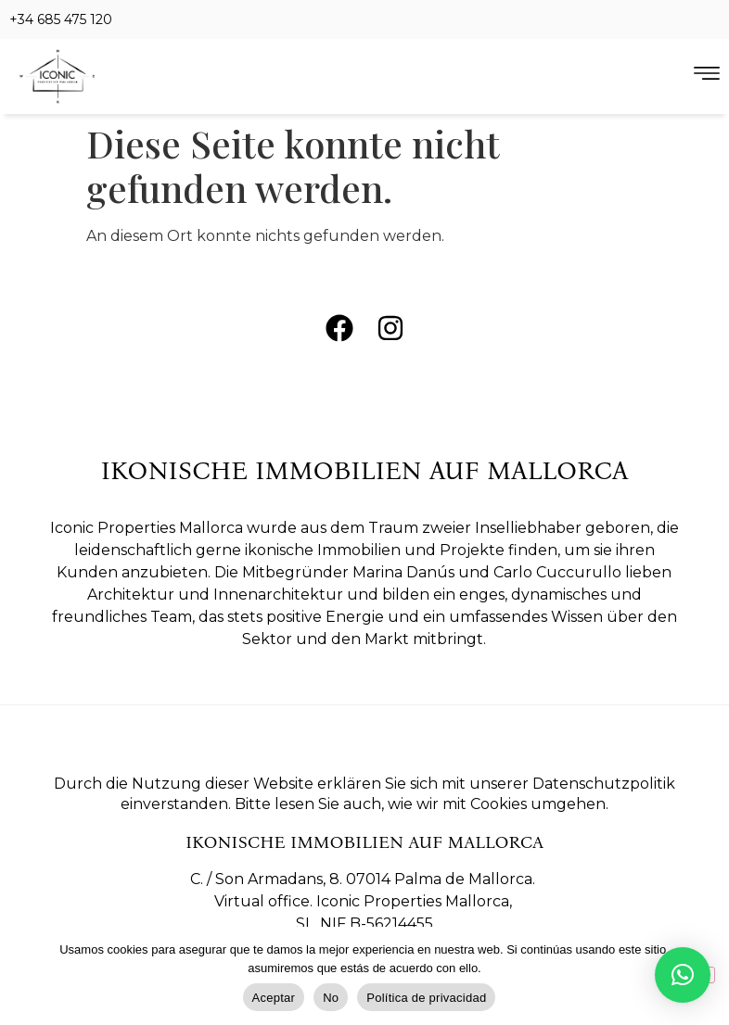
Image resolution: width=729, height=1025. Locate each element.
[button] (682, 975)
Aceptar (274, 998)
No (331, 998)
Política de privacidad (426, 998)
